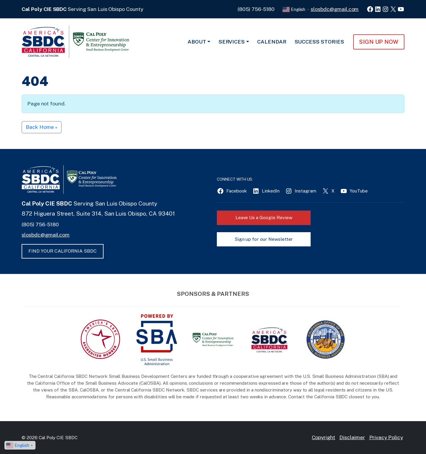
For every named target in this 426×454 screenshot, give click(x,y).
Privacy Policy (386, 437)
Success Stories (319, 41)
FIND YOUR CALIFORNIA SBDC (62, 251)
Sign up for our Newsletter (264, 239)
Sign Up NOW (378, 41)
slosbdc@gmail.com (335, 9)
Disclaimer (352, 437)
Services (232, 41)
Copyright (323, 437)
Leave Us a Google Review (263, 217)
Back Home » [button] (41, 127)
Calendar (271, 41)
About (197, 41)
